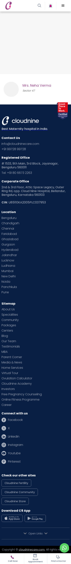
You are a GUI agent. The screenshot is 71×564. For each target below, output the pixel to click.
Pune (5, 292)
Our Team (9, 341)
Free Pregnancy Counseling (22, 394)
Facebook (15, 420)
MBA (5, 352)
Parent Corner (12, 357)
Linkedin (13, 436)
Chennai (8, 228)
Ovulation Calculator (17, 378)
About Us (8, 309)
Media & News (12, 362)
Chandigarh (10, 223)
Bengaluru (9, 218)
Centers (7, 330)
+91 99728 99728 (14, 149)
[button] (63, 5)
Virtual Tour (10, 373)
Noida (6, 281)
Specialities (10, 314)
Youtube (14, 453)
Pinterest (14, 461)
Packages (9, 325)
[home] (19, 5)
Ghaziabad (10, 239)
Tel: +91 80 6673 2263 (17, 173)
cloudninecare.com (32, 549)
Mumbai (7, 271)
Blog (5, 336)
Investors (8, 389)
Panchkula (9, 287)
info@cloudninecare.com (20, 144)
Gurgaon (8, 244)
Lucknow (8, 260)
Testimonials (11, 346)
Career (7, 405)
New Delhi (9, 276)
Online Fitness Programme (21, 399)
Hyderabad (10, 250)
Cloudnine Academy (17, 383)
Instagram (15, 445)
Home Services (12, 367)
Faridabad (9, 234)
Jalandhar (9, 255)
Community (10, 320)
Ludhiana (8, 265)
